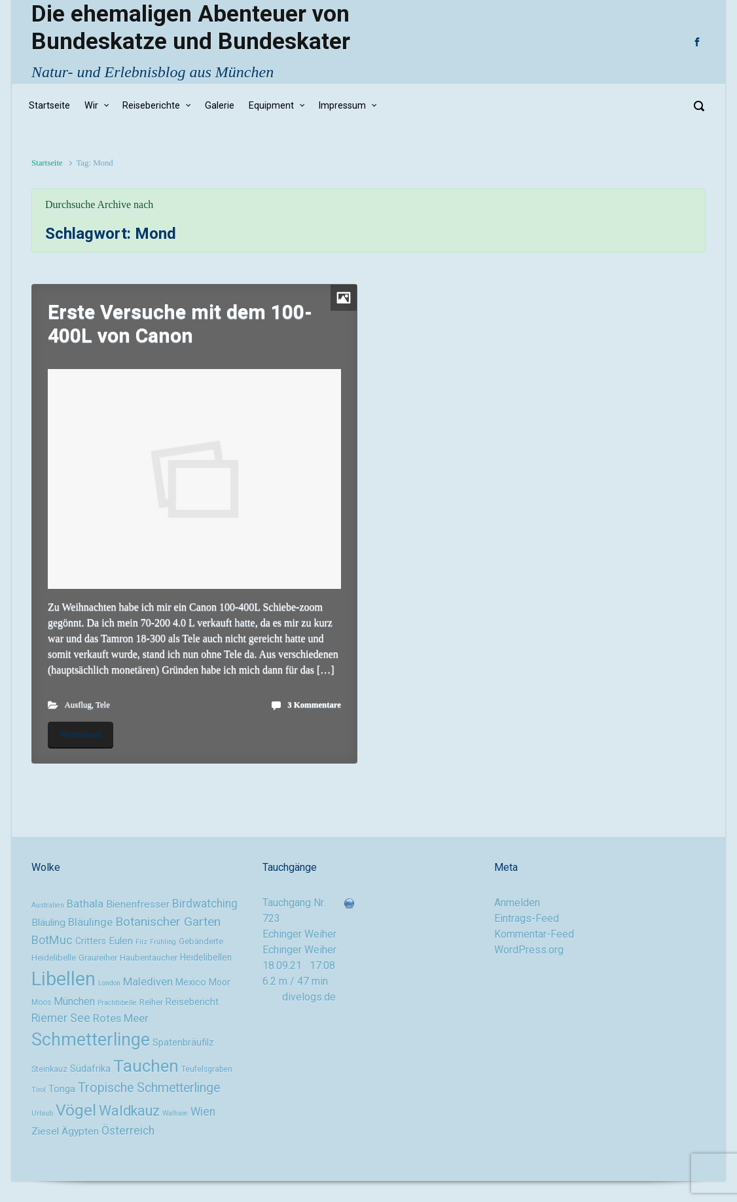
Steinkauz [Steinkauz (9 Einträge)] (49, 1069)
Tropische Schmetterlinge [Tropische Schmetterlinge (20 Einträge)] (149, 1087)
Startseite (47, 163)
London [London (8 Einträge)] (109, 983)
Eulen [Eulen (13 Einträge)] (121, 941)
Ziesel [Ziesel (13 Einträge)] (45, 1131)
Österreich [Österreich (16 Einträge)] (127, 1130)
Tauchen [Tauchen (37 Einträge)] (146, 1066)
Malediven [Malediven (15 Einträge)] (148, 981)
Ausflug (78, 704)
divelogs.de (309, 997)
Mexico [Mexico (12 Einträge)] (190, 982)
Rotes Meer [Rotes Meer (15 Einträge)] (121, 1018)
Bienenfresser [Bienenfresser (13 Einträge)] (138, 904)
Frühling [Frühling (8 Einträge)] (163, 942)
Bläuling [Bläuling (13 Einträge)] (48, 922)
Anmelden (517, 902)
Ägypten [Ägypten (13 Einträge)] (80, 1131)
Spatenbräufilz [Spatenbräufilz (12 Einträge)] (183, 1042)
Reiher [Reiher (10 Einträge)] (151, 1002)
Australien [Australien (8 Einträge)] (47, 905)
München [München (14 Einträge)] (74, 1001)
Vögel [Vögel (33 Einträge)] (76, 1110)
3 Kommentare (314, 704)
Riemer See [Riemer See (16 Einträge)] (60, 1018)
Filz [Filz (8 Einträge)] (141, 942)
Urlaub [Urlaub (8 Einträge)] (42, 1113)
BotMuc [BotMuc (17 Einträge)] (52, 940)
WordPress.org (529, 950)
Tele (103, 704)
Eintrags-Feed (526, 918)
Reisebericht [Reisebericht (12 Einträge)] (192, 1002)
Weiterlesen (80, 734)
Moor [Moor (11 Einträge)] (219, 982)
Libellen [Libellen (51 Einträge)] (63, 979)
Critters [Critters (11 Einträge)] (90, 941)
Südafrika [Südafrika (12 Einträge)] (90, 1068)
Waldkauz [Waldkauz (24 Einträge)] (129, 1111)
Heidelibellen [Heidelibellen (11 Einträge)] (206, 957)
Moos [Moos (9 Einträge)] (41, 1002)
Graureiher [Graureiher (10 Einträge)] (98, 958)
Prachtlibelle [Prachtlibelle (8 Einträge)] (117, 1003)
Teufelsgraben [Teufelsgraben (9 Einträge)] (206, 1069)
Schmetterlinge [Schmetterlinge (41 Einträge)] (90, 1039)
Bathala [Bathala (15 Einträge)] (85, 903)
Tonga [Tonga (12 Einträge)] (61, 1089)
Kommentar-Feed (534, 934)
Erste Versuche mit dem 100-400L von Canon (180, 323)
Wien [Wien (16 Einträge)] (202, 1111)
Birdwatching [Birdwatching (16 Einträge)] (205, 903)
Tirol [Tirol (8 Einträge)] (38, 1090)
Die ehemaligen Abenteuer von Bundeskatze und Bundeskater (190, 27)
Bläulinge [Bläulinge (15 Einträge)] (90, 921)
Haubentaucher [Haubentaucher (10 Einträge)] (148, 958)
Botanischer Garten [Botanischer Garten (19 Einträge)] (168, 921)
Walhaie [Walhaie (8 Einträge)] (175, 1113)
